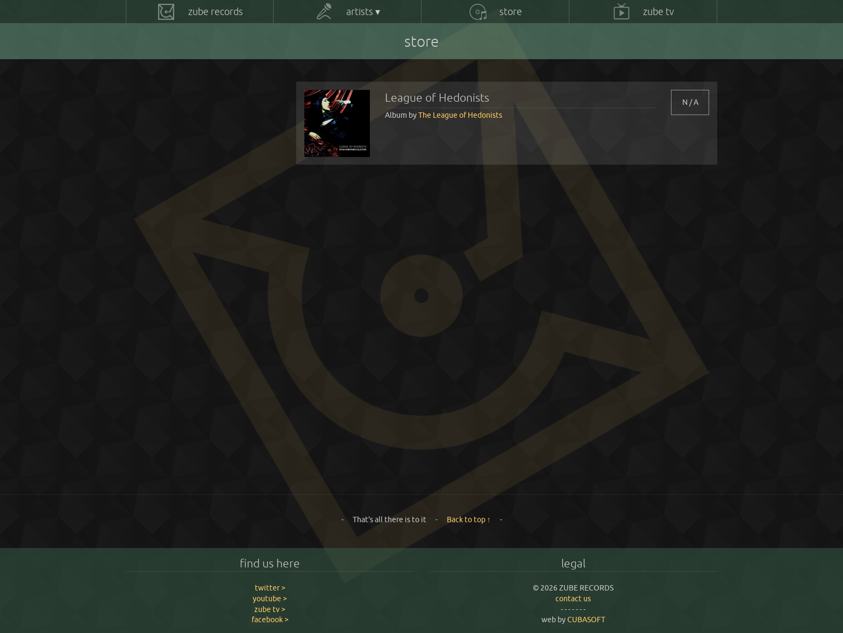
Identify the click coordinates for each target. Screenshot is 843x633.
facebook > (270, 619)
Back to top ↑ (469, 519)
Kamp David (161, 183)
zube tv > (269, 609)
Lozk (149, 205)
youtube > (270, 598)
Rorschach (158, 251)
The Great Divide (169, 366)
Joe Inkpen (159, 159)
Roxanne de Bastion (175, 297)
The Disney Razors (172, 320)
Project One (162, 228)
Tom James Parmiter (176, 434)
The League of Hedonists (182, 412)
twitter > (270, 588)
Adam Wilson (163, 114)
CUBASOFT (586, 619)
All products (161, 91)
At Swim (155, 137)
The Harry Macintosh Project (189, 389)
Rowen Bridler (165, 274)
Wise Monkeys (165, 457)
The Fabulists (163, 343)
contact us (573, 598)
